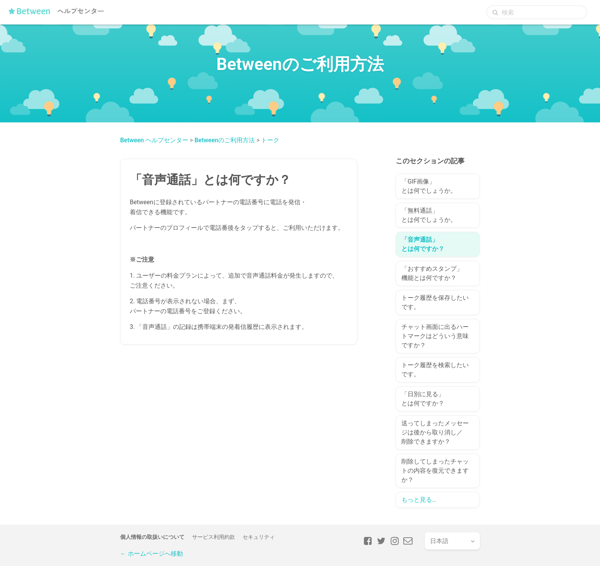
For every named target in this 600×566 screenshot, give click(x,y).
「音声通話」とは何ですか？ (422, 244)
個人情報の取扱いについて (152, 537)
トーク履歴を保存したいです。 (435, 302)
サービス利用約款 (213, 537)
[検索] (536, 12)
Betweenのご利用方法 (224, 140)
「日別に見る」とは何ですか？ (422, 398)
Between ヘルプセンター (154, 140)
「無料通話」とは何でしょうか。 (429, 215)
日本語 (439, 541)
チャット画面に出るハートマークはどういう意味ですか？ (435, 336)
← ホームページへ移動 (151, 553)
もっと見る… (418, 499)
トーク (270, 140)
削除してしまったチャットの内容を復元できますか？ (435, 470)
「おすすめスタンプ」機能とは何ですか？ (432, 273)
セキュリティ (259, 537)
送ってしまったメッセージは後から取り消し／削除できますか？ (435, 432)
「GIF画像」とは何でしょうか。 (429, 186)
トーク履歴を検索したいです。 (435, 369)
